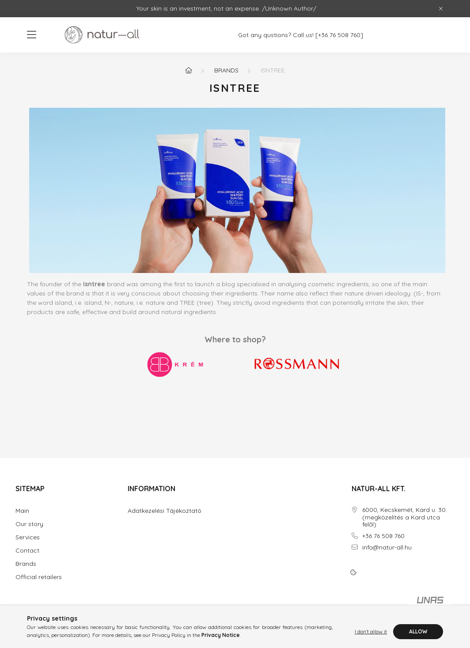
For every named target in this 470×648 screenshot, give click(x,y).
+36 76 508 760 (383, 536)
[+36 (326, 35)
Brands (226, 70)
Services (27, 537)
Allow (418, 631)
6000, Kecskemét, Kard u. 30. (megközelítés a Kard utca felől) (404, 517)
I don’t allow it (371, 631)
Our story (29, 524)
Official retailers (38, 577)
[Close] (440, 8)
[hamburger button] (31, 35)
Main (22, 511)
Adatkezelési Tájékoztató (164, 511)
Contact (27, 550)
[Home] (188, 70)
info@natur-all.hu (387, 547)
